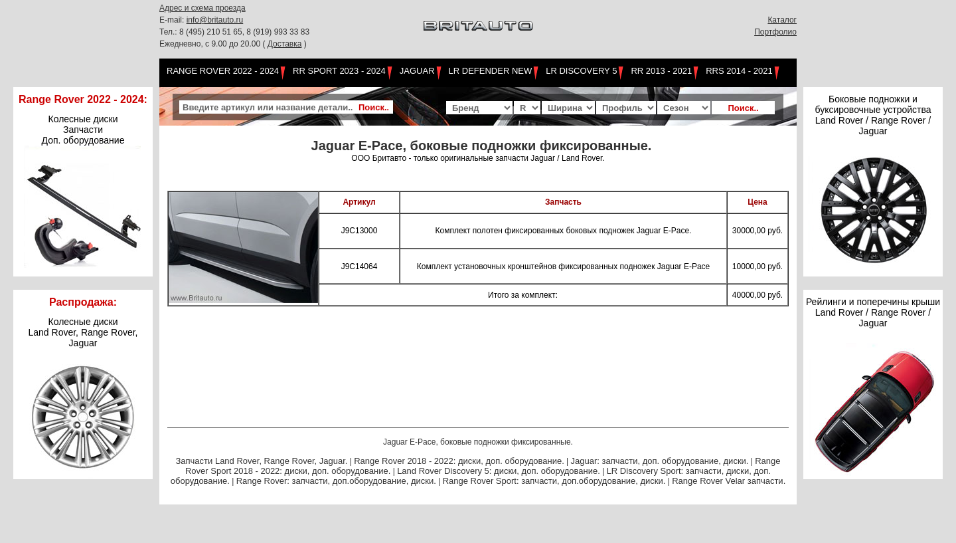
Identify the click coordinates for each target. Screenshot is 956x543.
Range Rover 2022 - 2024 (223, 71)
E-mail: (173, 20)
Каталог (782, 20)
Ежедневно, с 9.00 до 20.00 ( (213, 44)
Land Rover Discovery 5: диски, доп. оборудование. (498, 471)
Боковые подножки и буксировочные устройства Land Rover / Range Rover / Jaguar (873, 115)
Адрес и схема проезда (202, 8)
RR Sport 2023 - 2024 (339, 71)
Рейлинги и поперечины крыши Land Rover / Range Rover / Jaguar (873, 312)
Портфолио (775, 32)
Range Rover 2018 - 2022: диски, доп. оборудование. (459, 461)
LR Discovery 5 (581, 71)
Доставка (285, 44)
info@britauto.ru (215, 20)
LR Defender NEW (490, 71)
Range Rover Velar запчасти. (728, 481)
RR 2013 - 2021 (661, 71)
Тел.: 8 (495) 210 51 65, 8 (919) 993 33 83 (234, 32)
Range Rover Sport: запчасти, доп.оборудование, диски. (554, 481)
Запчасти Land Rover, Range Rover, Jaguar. (261, 461)
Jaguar (417, 71)
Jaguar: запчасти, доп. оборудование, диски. (660, 461)
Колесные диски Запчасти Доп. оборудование (83, 130)
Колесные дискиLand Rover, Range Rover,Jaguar (83, 332)
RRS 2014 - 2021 (739, 71)
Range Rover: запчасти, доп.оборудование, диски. (336, 481)
